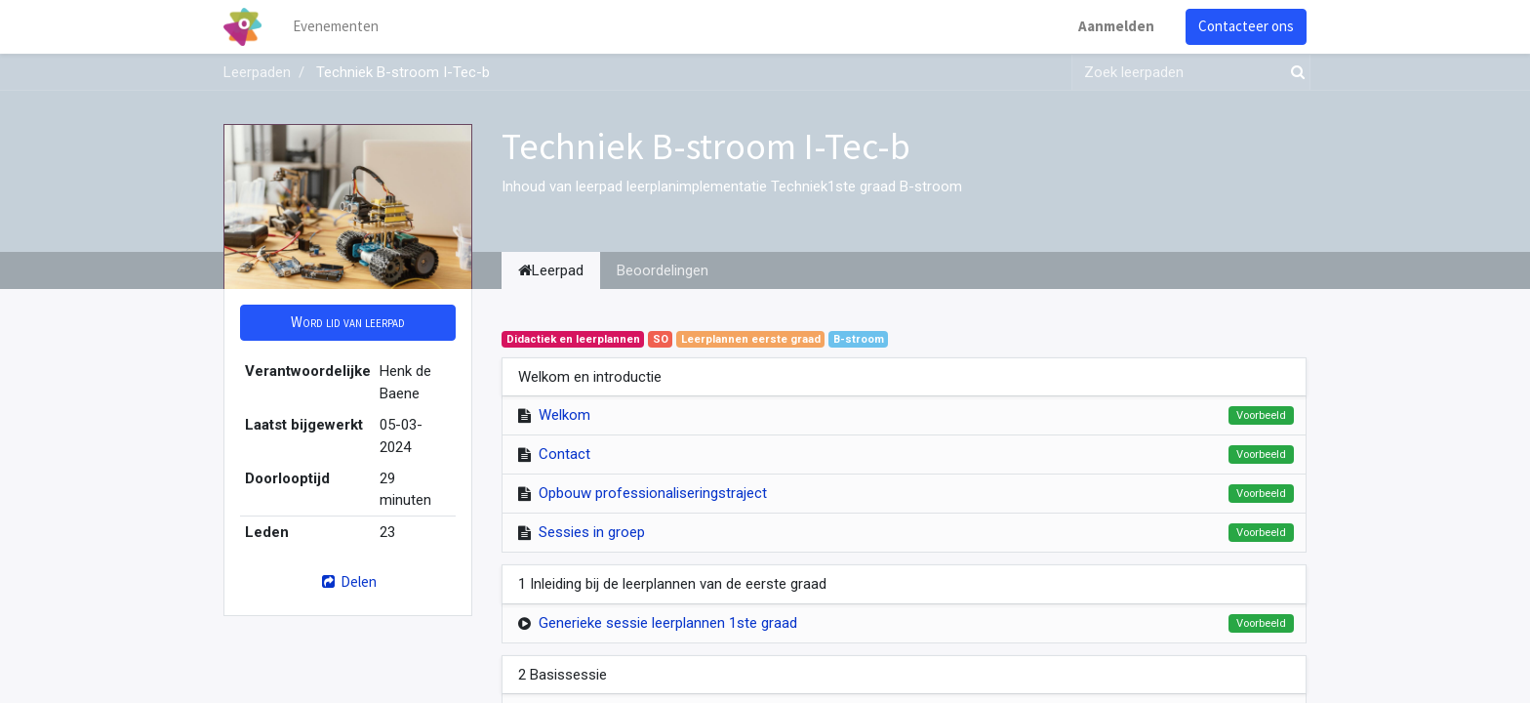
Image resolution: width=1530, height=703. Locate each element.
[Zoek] (1293, 73)
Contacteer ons (1246, 26)
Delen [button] (348, 581)
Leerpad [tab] (551, 270)
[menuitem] (335, 27)
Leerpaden (257, 72)
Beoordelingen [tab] (662, 270)
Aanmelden (1116, 26)
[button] (348, 323)
